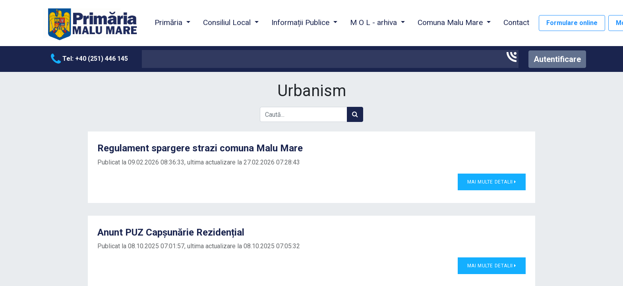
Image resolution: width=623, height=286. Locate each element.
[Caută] (355, 114)
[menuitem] (516, 23)
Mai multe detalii (491, 182)
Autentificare (557, 59)
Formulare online (572, 23)
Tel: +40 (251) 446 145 (89, 58)
